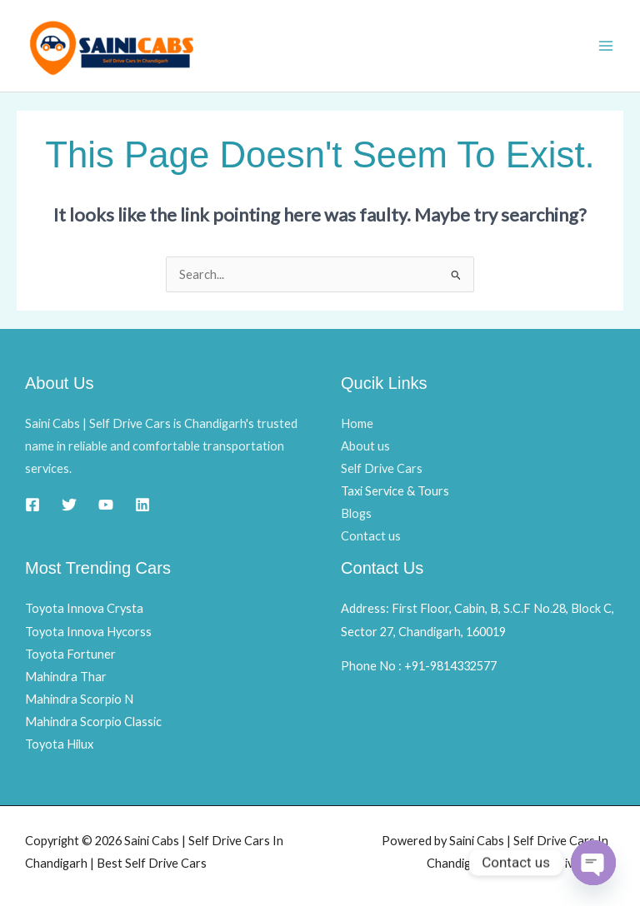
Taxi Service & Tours (395, 491)
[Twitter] (69, 504)
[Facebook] (32, 504)
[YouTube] (105, 504)
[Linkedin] (142, 504)
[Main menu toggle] (605, 45)
